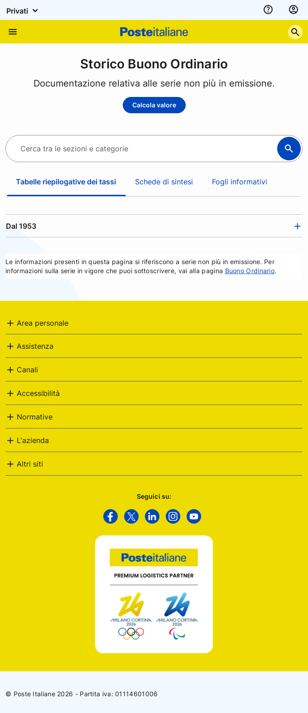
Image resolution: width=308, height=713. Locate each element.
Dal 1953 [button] (21, 226)
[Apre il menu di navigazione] (13, 32)
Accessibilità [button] (38, 393)
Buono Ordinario (250, 271)
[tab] (154, 226)
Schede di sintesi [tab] (164, 181)
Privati (23, 10)
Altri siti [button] (30, 463)
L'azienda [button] (33, 440)
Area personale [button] (42, 323)
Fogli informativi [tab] (239, 181)
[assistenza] (268, 10)
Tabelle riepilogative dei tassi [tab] (66, 181)
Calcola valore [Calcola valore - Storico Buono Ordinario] (154, 105)
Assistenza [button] (35, 346)
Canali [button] (27, 369)
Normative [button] (35, 416)
